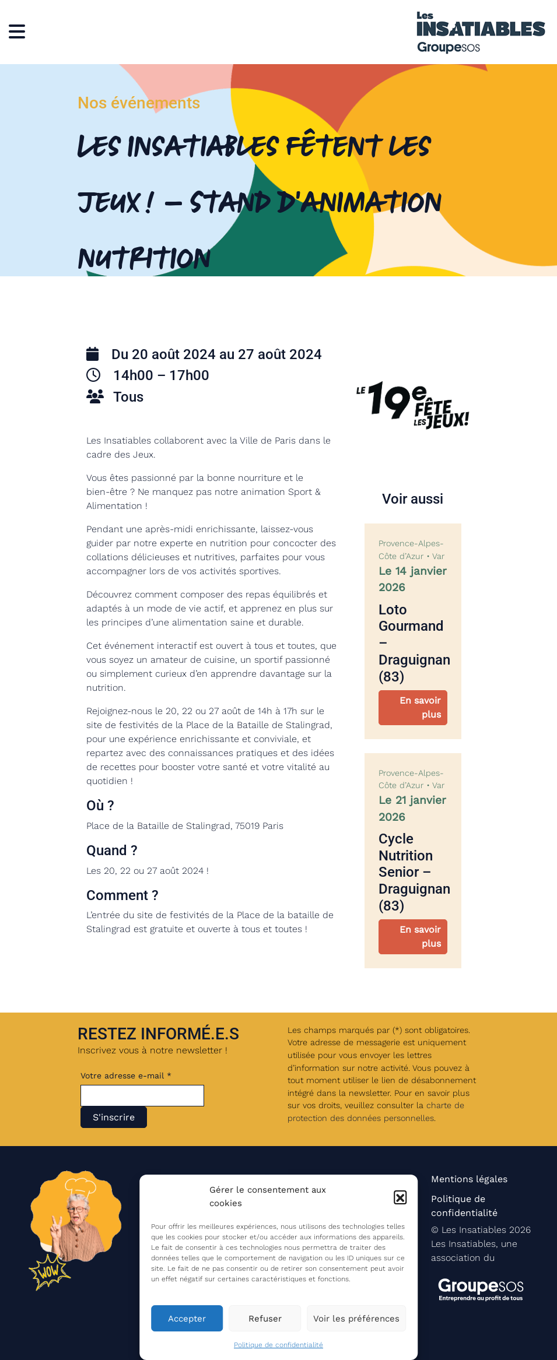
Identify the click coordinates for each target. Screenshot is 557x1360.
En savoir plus (420, 707)
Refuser (265, 1318)
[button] (400, 1197)
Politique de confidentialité (278, 1345)
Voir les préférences (356, 1318)
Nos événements (139, 103)
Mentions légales (469, 1179)
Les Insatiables (474, 1229)
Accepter (187, 1318)
